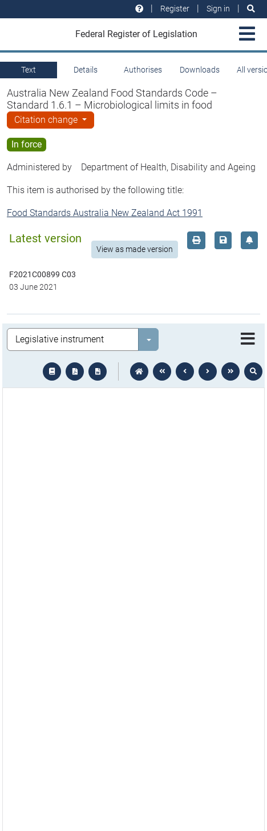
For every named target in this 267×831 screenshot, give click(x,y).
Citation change (47, 119)
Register (174, 8)
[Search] (251, 9)
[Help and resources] (139, 9)
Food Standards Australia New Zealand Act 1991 (105, 212)
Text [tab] (28, 69)
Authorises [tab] (143, 69)
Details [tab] (86, 69)
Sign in (218, 8)
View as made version (134, 249)
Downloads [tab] (200, 69)
